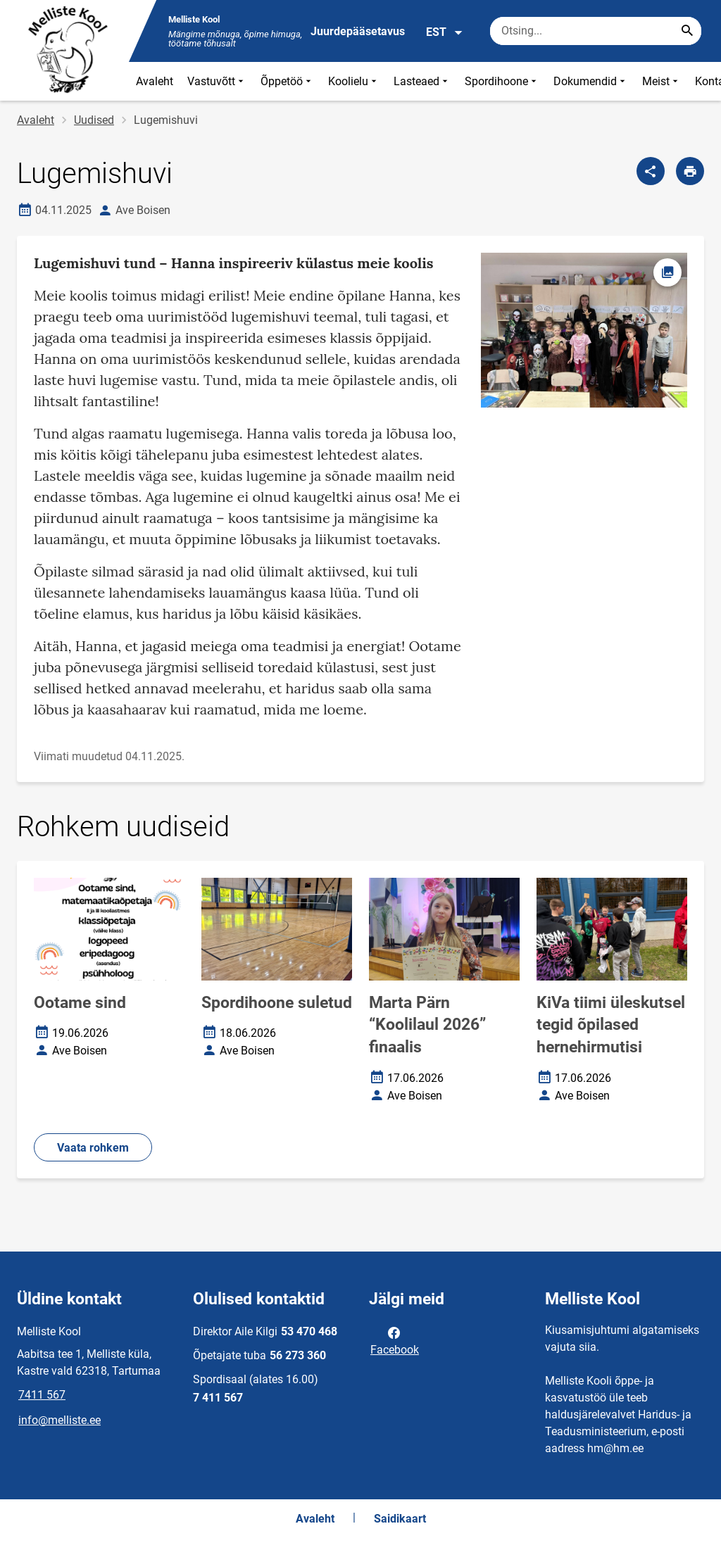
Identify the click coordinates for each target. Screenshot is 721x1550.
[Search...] (687, 31)
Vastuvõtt (216, 81)
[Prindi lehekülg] (690, 171)
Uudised (94, 120)
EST (444, 32)
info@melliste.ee (59, 1420)
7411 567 (41, 1394)
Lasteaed (422, 81)
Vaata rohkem (93, 1147)
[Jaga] (651, 171)
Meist (661, 81)
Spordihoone (502, 81)
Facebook (394, 1340)
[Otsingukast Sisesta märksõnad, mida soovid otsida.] (595, 31)
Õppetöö (287, 81)
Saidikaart (400, 1518)
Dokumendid (590, 81)
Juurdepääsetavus (358, 31)
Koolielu (354, 81)
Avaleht (154, 81)
